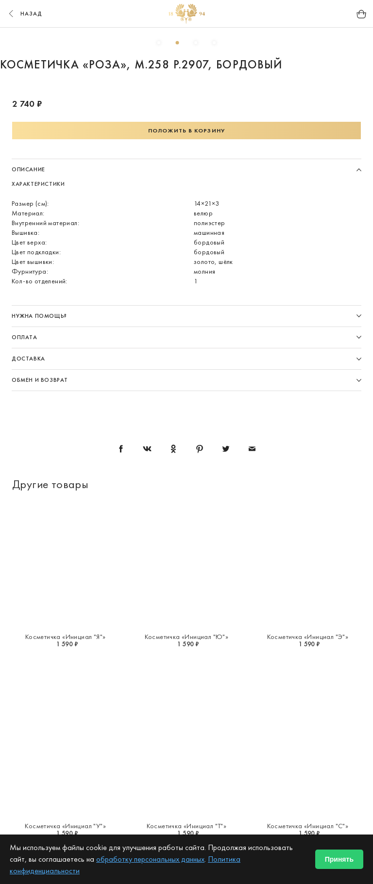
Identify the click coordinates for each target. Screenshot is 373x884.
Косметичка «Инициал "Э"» (308, 636)
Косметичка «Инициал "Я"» (65, 636)
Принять (339, 859)
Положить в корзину (186, 130)
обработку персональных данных (150, 859)
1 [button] (159, 43)
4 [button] (214, 43)
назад (24, 13)
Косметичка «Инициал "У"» (65, 825)
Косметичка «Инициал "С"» (308, 825)
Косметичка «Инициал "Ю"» (187, 636)
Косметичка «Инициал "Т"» (187, 825)
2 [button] (177, 43)
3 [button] (196, 43)
